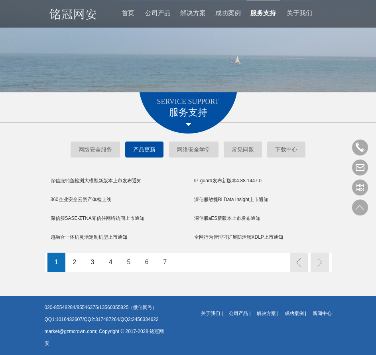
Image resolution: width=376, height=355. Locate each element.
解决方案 (193, 14)
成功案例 (228, 14)
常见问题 (243, 149)
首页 (128, 14)
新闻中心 (322, 313)
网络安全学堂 (194, 149)
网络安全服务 (95, 149)
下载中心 (286, 149)
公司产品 (158, 14)
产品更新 (144, 149)
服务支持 (263, 14)
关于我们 (299, 14)
